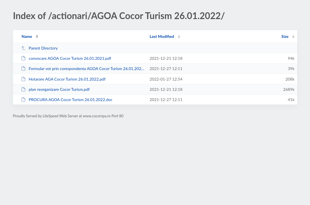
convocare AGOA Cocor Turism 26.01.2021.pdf (66, 58)
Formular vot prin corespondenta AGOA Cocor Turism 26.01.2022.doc (83, 68)
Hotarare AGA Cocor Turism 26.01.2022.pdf (63, 79)
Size (284, 36)
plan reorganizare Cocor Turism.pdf (55, 89)
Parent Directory (39, 48)
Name (27, 36)
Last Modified (162, 36)
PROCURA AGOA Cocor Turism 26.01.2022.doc (67, 99)
